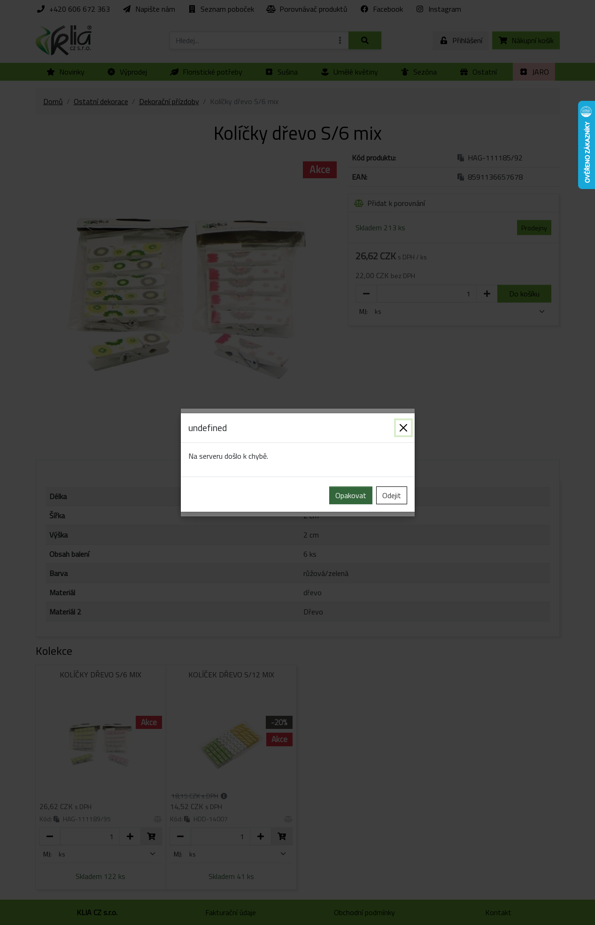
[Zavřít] (403, 427)
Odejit (391, 495)
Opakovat (350, 495)
